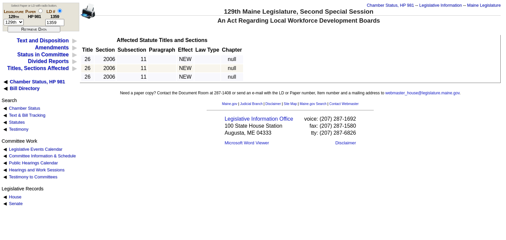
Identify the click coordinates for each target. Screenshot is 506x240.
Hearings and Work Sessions (37, 169)
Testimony (18, 129)
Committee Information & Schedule (42, 155)
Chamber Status (24, 108)
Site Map (290, 104)
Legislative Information (440, 5)
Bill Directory (25, 88)
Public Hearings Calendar (33, 162)
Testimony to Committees (33, 176)
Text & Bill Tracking (27, 115)
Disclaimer (273, 104)
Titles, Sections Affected (38, 68)
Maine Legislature (484, 5)
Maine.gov (229, 104)
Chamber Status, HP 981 (390, 5)
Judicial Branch (251, 104)
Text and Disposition (43, 40)
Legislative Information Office (259, 119)
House (15, 196)
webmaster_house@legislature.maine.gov (422, 93)
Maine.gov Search (313, 104)
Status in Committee (43, 54)
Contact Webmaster (344, 104)
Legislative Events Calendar (36, 149)
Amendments (52, 47)
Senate (16, 203)
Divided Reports (48, 61)
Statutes (17, 122)
